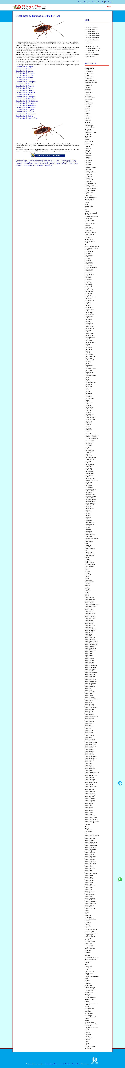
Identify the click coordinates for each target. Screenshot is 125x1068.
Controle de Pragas (21, 160)
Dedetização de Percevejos (92, 50)
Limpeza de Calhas (90, 56)
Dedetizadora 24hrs (29, 165)
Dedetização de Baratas (36, 160)
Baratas (80, 2)
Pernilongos (108, 2)
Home (109, 6)
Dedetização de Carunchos (92, 40)
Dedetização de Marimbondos (59, 163)
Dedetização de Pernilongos (41, 162)
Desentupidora (28, 163)
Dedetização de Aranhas (41, 163)
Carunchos (87, 2)
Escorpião (101, 2)
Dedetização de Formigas (68, 160)
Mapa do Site (75, 1064)
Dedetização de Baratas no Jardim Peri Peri (57, 1064)
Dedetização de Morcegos (23, 162)
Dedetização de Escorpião (58, 162)
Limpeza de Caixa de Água (44, 165)
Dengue (94, 2)
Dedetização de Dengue (52, 160)
